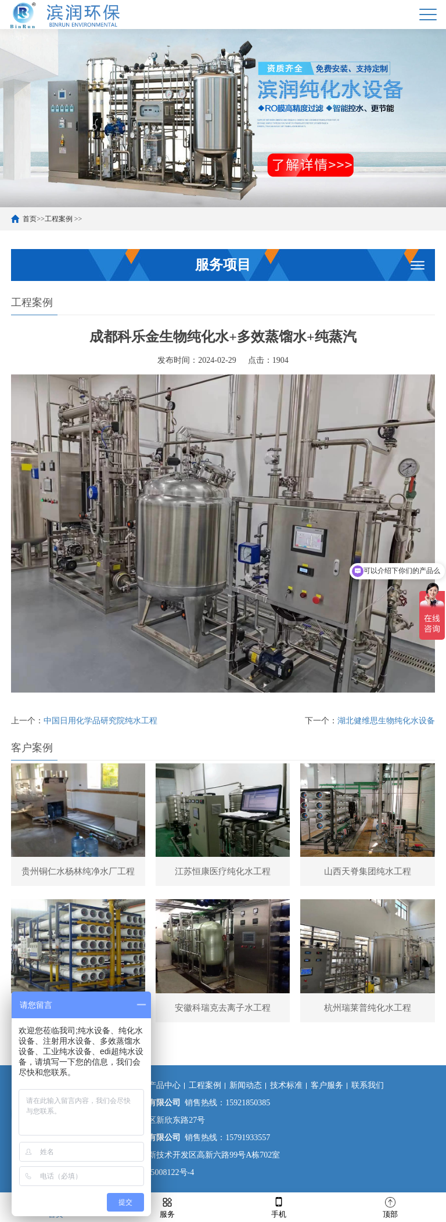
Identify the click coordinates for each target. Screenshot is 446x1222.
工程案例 (59, 219)
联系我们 (367, 1085)
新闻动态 (245, 1085)
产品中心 (164, 1085)
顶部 (390, 1207)
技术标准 (286, 1085)
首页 (30, 219)
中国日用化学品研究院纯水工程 (100, 720)
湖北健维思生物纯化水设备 (386, 720)
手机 (278, 1207)
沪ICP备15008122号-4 (155, 1172)
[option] (223, 118)
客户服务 (327, 1085)
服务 (167, 1207)
